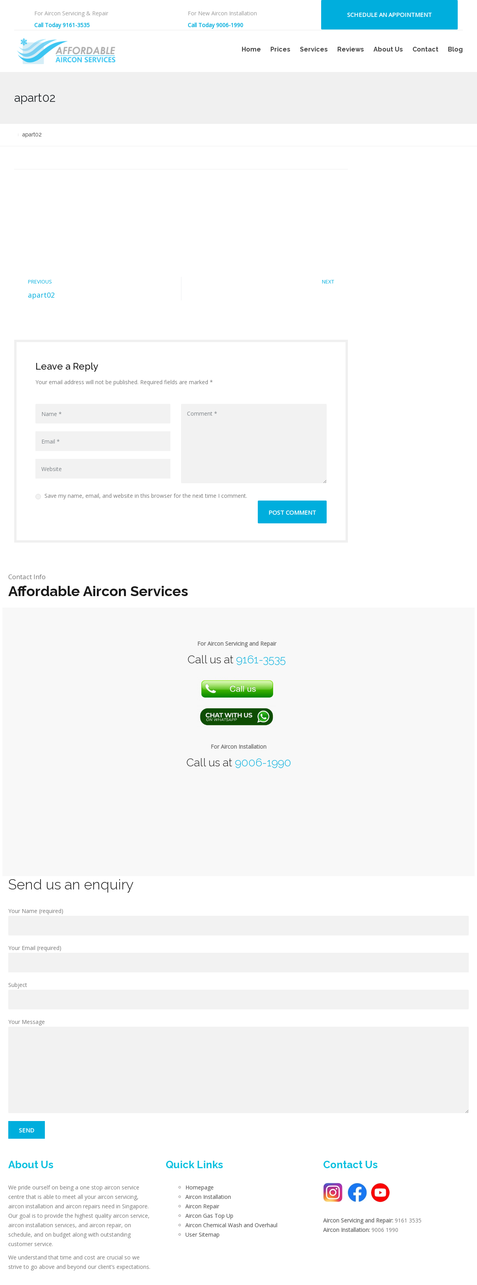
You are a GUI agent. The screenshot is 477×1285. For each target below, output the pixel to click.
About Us (388, 49)
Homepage (199, 1187)
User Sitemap (202, 1234)
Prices (280, 49)
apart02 (41, 295)
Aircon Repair (202, 1206)
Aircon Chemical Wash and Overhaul (231, 1225)
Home (251, 49)
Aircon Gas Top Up (209, 1215)
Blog (455, 49)
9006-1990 (263, 762)
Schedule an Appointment (389, 14)
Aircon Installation (208, 1196)
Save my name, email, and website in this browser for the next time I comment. (141, 495)
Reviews (350, 49)
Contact (425, 49)
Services (314, 49)
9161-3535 (261, 659)
